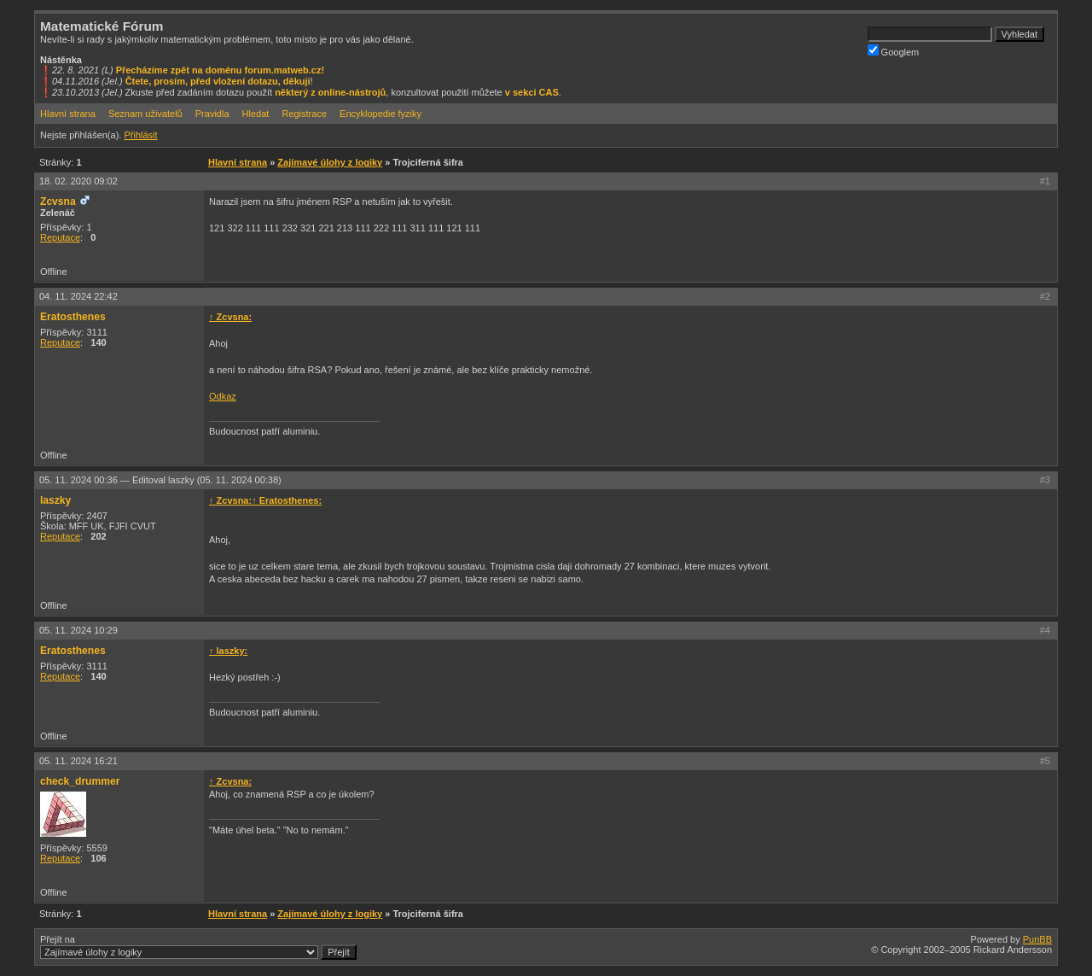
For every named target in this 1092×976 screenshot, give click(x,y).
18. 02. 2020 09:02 (78, 181)
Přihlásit (140, 135)
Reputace (60, 237)
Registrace (304, 113)
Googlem (894, 50)
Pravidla (212, 113)
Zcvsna (58, 201)
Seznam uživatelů (145, 113)
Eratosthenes (73, 317)
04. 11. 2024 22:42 (78, 296)
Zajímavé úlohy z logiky (329, 162)
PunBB (1037, 939)
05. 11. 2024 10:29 (78, 630)
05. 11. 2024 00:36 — (160, 480)
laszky (55, 500)
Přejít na (198, 947)
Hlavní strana (68, 113)
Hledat (256, 113)
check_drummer (79, 781)
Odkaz (222, 396)
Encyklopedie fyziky (380, 113)
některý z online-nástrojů (330, 92)
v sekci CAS (532, 92)
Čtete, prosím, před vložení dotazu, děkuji (218, 81)
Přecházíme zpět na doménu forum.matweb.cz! (220, 70)
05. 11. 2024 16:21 (78, 761)
